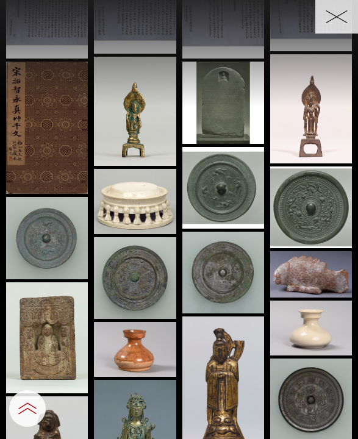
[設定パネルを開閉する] (27, 408)
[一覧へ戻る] (336, 17)
